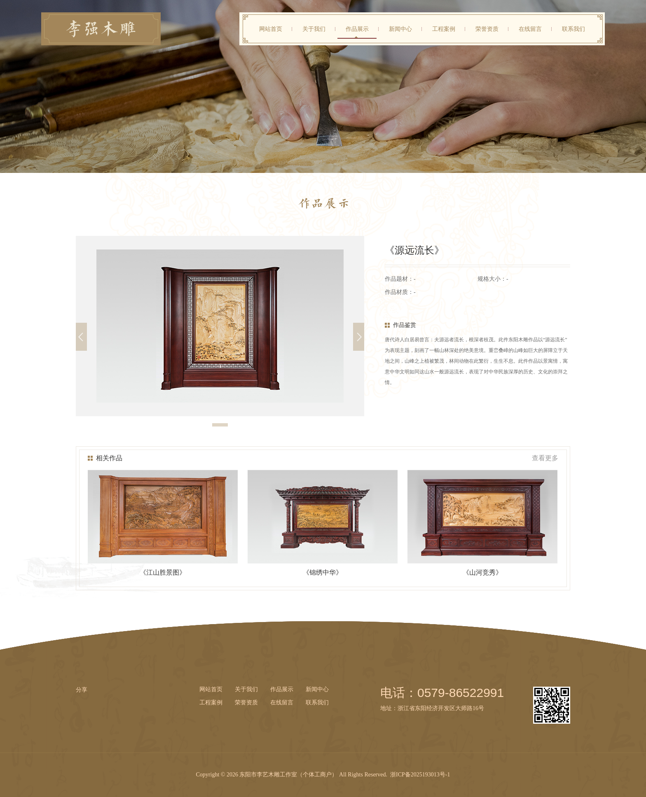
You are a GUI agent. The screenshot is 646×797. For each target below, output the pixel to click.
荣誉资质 (487, 29)
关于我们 (313, 29)
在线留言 (530, 29)
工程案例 (443, 29)
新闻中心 (400, 29)
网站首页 (270, 29)
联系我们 (573, 29)
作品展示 (357, 29)
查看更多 (545, 458)
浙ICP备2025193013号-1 (420, 774)
